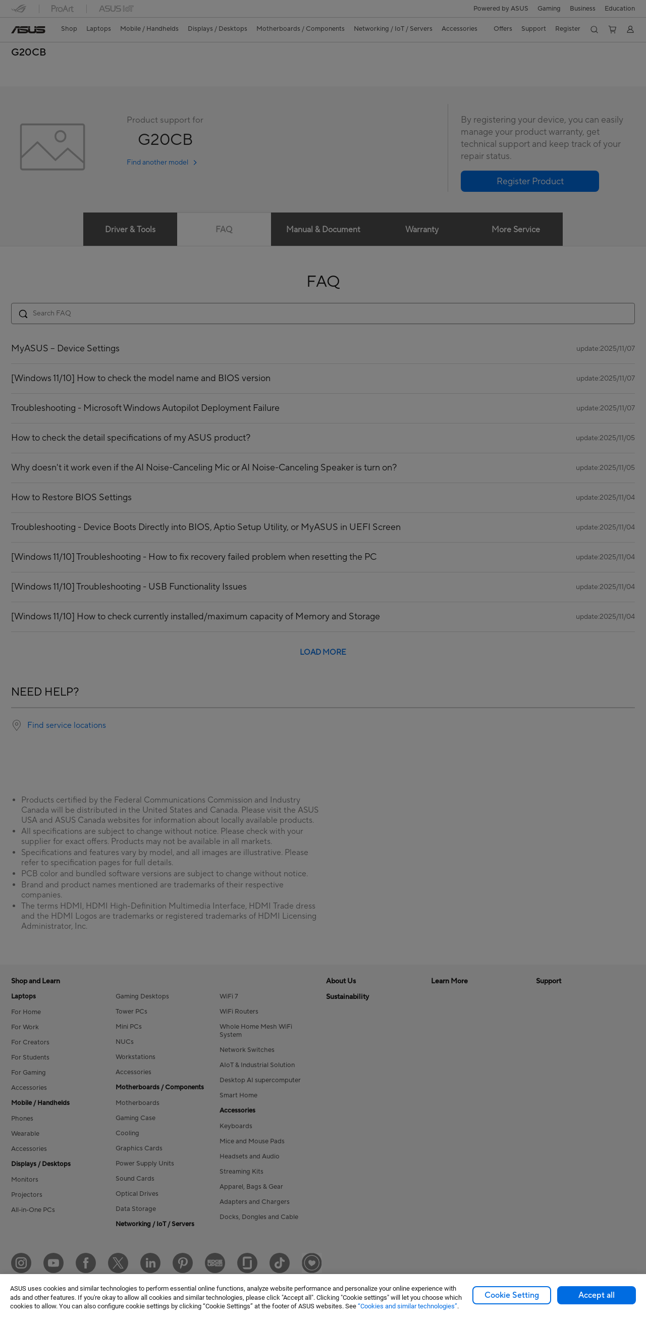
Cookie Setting (511, 1295)
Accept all (596, 1295)
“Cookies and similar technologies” (407, 1306)
